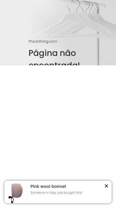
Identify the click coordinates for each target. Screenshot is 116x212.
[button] (106, 186)
